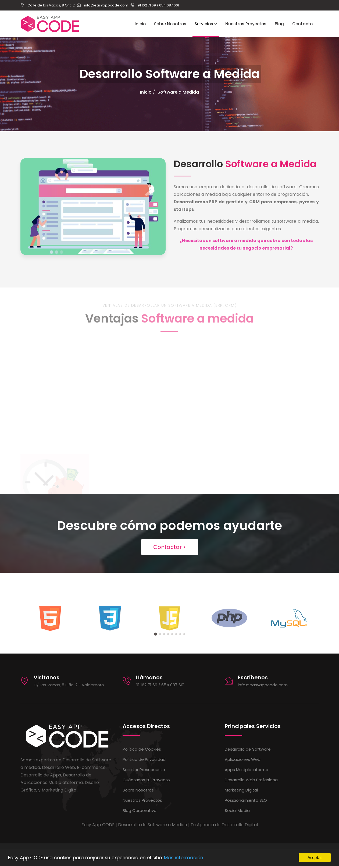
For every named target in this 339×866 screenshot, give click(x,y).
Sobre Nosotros (170, 24)
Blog (279, 24)
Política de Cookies (142, 749)
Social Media (237, 810)
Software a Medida (178, 92)
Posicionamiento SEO (246, 800)
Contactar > (169, 547)
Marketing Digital (241, 790)
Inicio (140, 24)
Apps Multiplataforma (246, 769)
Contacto (302, 24)
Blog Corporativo (139, 810)
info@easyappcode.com (263, 685)
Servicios (206, 24)
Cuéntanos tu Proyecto (146, 780)
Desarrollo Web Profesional (252, 780)
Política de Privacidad (144, 759)
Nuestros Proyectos (245, 24)
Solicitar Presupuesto (144, 769)
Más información (183, 858)
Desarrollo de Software (248, 749)
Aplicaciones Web (243, 759)
